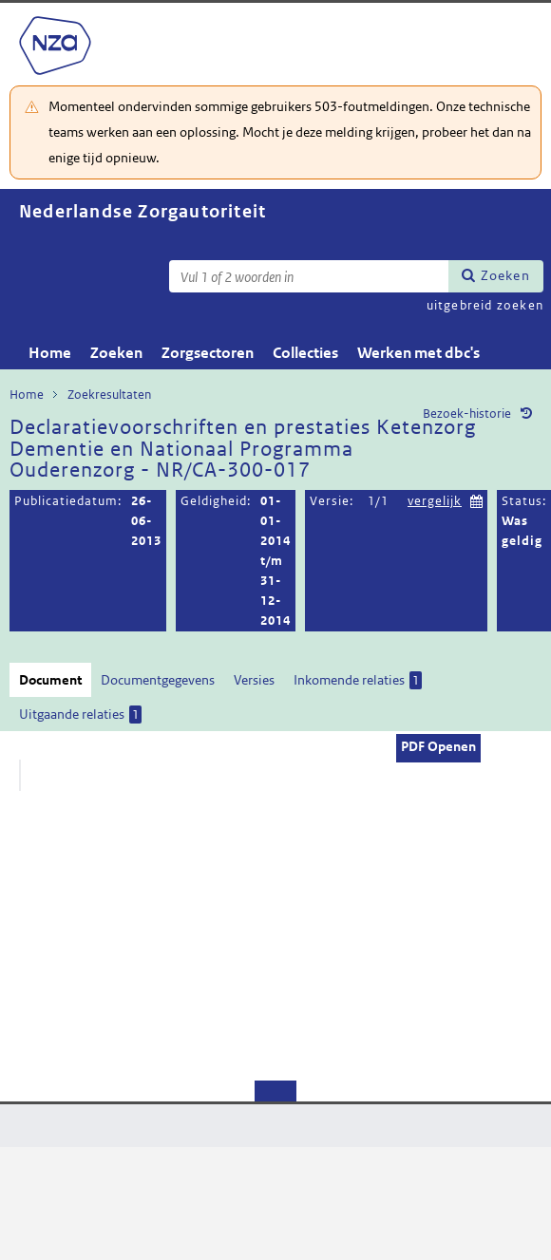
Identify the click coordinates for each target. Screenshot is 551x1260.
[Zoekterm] (308, 276)
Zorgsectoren (208, 353)
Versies (254, 679)
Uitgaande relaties (80, 714)
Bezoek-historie (467, 413)
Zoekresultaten (109, 394)
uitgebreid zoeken (485, 305)
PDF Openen (438, 746)
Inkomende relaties (358, 680)
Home (49, 353)
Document (50, 679)
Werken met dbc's (418, 353)
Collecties (305, 353)
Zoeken (505, 275)
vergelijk (435, 501)
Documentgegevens (158, 679)
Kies (476, 499)
